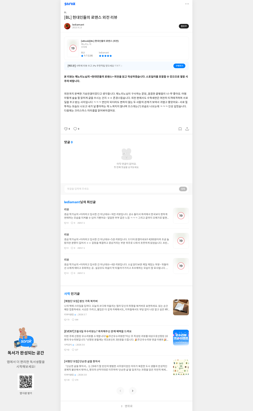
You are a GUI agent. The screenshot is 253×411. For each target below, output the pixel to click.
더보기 (187, 4)
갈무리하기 (180, 129)
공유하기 (187, 129)
